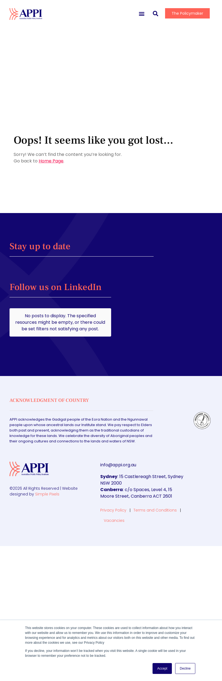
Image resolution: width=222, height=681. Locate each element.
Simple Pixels (47, 476)
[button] (141, 13)
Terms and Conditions (155, 492)
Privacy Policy (113, 492)
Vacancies (114, 503)
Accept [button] (162, 668)
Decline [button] (185, 668)
